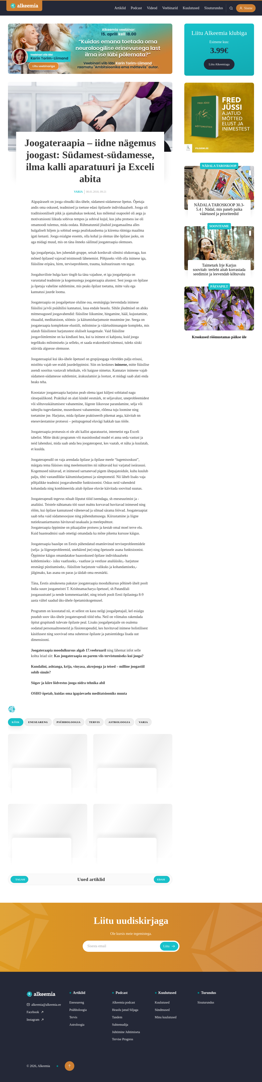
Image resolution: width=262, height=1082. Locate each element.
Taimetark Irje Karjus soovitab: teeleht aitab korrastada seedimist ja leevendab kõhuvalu (219, 269)
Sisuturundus (213, 8)
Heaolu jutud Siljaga (125, 1010)
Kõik (16, 722)
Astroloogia (119, 722)
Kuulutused (191, 8)
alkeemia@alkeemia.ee (44, 1004)
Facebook (35, 1012)
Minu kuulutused (166, 1017)
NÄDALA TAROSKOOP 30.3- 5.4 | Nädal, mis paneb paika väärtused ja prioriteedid (219, 209)
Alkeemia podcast (123, 1002)
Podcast (136, 8)
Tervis (94, 722)
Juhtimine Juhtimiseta (126, 1032)
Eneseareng (38, 722)
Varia (78, 191)
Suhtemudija (120, 1024)
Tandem (117, 1017)
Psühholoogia (68, 722)
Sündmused (162, 1010)
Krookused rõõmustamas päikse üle (219, 337)
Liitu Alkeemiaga (219, 64)
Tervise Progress (122, 1039)
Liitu (169, 946)
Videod (152, 8)
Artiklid (120, 8)
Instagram (35, 1019)
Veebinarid (170, 8)
